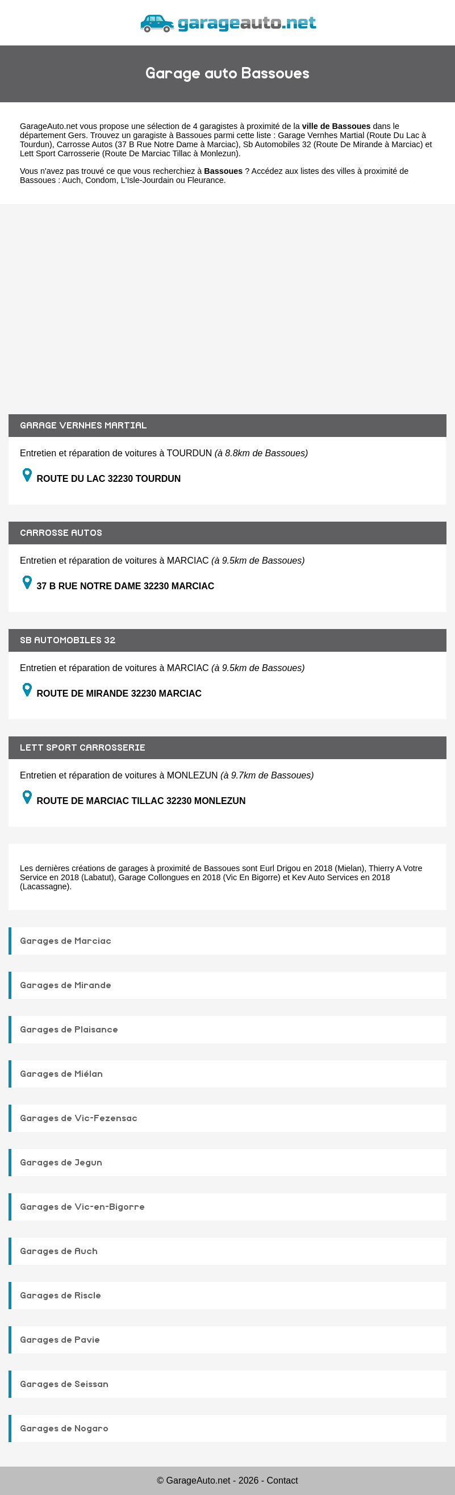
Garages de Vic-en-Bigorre (82, 1206)
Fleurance (205, 180)
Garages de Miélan (61, 1073)
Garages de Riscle (60, 1295)
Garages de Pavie (60, 1339)
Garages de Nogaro (64, 1428)
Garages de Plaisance (69, 1029)
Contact (282, 1480)
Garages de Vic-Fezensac (78, 1118)
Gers (77, 135)
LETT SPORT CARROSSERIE (82, 747)
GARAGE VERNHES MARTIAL (83, 425)
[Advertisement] (227, 300)
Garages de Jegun (61, 1162)
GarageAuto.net (49, 126)
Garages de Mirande (65, 985)
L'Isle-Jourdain (147, 180)
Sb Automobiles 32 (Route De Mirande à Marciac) (333, 144)
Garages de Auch (59, 1251)
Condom (100, 180)
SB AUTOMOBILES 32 (68, 640)
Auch (71, 180)
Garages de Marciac (65, 941)
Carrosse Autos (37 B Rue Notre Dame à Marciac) (148, 144)
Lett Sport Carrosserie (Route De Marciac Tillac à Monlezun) (129, 153)
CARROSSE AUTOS (61, 533)
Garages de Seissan (64, 1384)
